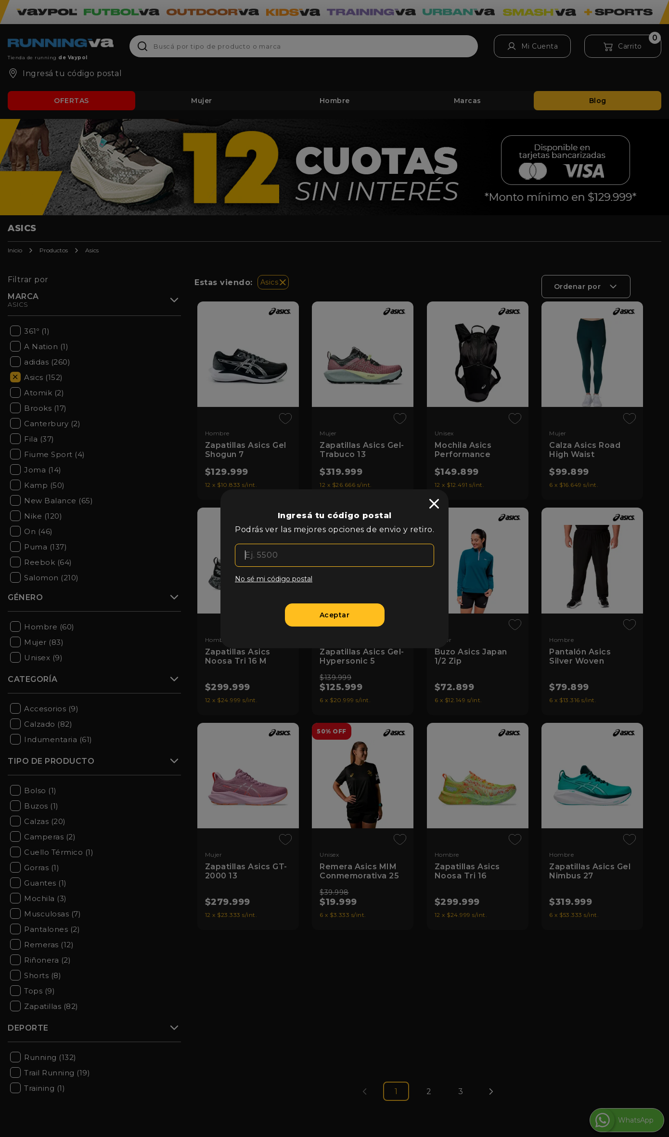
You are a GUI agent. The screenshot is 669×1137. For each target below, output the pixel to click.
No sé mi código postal (273, 579)
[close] (434, 504)
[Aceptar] (335, 615)
